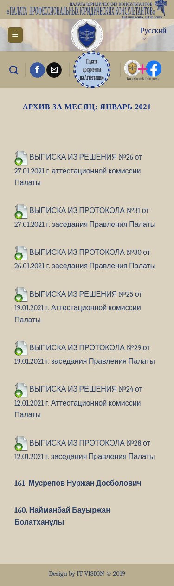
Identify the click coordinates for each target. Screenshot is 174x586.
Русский (154, 35)
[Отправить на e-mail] (54, 70)
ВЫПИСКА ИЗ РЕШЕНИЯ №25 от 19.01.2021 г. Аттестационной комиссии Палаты (78, 307)
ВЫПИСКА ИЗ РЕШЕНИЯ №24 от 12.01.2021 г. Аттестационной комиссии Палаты (78, 402)
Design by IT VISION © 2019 (87, 574)
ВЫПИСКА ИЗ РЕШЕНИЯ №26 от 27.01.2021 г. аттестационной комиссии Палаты (78, 170)
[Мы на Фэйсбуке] (37, 70)
